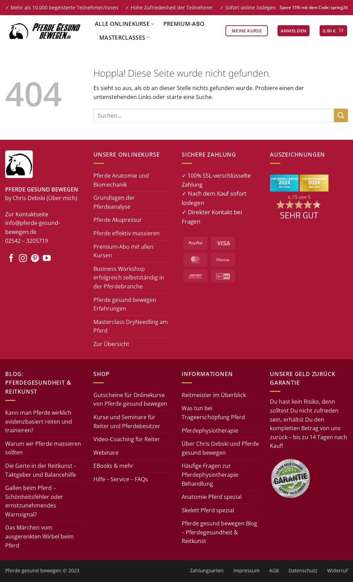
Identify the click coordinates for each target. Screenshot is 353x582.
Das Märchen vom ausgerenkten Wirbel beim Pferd (39, 536)
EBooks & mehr (113, 466)
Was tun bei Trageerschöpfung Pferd (213, 412)
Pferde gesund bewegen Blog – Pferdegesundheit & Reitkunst (219, 532)
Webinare (106, 452)
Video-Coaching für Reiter (126, 439)
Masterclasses (124, 37)
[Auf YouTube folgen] (47, 258)
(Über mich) (62, 198)
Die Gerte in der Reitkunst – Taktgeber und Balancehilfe (41, 470)
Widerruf (337, 570)
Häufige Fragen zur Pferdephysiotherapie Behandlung (210, 474)
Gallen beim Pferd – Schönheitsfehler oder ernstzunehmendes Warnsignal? (34, 501)
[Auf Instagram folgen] (23, 258)
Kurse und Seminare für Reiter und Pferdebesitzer (126, 421)
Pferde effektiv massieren (126, 233)
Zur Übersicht (111, 344)
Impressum (246, 570)
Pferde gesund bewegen (33, 570)
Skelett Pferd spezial (208, 510)
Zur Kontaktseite (26, 214)
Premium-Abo (184, 24)
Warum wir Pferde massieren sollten (43, 448)
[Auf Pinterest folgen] (35, 258)
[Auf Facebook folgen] (11, 258)
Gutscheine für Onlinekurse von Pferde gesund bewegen (130, 399)
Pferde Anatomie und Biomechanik (121, 180)
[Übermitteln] (341, 115)
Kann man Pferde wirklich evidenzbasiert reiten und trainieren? (38, 421)
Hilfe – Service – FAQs (120, 479)
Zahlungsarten (207, 570)
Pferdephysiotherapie (210, 430)
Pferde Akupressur (117, 220)
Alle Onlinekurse (124, 24)
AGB (274, 570)
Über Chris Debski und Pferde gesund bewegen (220, 448)
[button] (294, 31)
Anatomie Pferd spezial (212, 497)
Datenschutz (303, 570)
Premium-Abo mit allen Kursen (123, 251)
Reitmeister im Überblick (214, 395)
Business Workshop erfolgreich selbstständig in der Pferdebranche (128, 277)
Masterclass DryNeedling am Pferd (130, 326)
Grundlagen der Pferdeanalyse (114, 202)
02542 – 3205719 (26, 241)
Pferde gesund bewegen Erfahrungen (124, 304)
